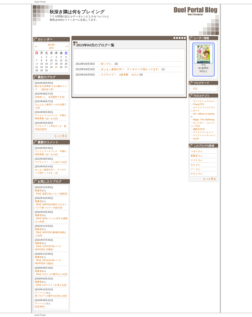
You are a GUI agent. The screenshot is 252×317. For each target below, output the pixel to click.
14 (36, 64)
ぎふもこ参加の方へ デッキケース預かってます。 (131, 69)
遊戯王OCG (199, 129)
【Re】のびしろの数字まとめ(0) (51, 274)
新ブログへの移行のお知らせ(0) (51, 295)
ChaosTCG (198, 104)
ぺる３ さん (196, 151)
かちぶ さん (196, 173)
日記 (195, 88)
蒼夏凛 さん (196, 155)
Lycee (196, 138)
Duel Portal (39, 2)
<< (36, 46)
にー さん (195, 169)
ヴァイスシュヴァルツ (204, 101)
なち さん (195, 164)
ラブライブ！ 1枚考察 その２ (120, 74)
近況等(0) (39, 306)
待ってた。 (107, 63)
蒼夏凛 (38, 190)
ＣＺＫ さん (196, 160)
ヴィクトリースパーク (204, 135)
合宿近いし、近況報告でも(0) (50, 97)
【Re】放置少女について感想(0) (51, 193)
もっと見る (60, 135)
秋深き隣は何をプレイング (77, 11)
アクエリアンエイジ (203, 132)
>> (67, 46)
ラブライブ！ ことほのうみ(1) (51, 162)
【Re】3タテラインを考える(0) (50, 285)
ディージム (40, 292)
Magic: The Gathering (203, 119)
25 (56, 67)
